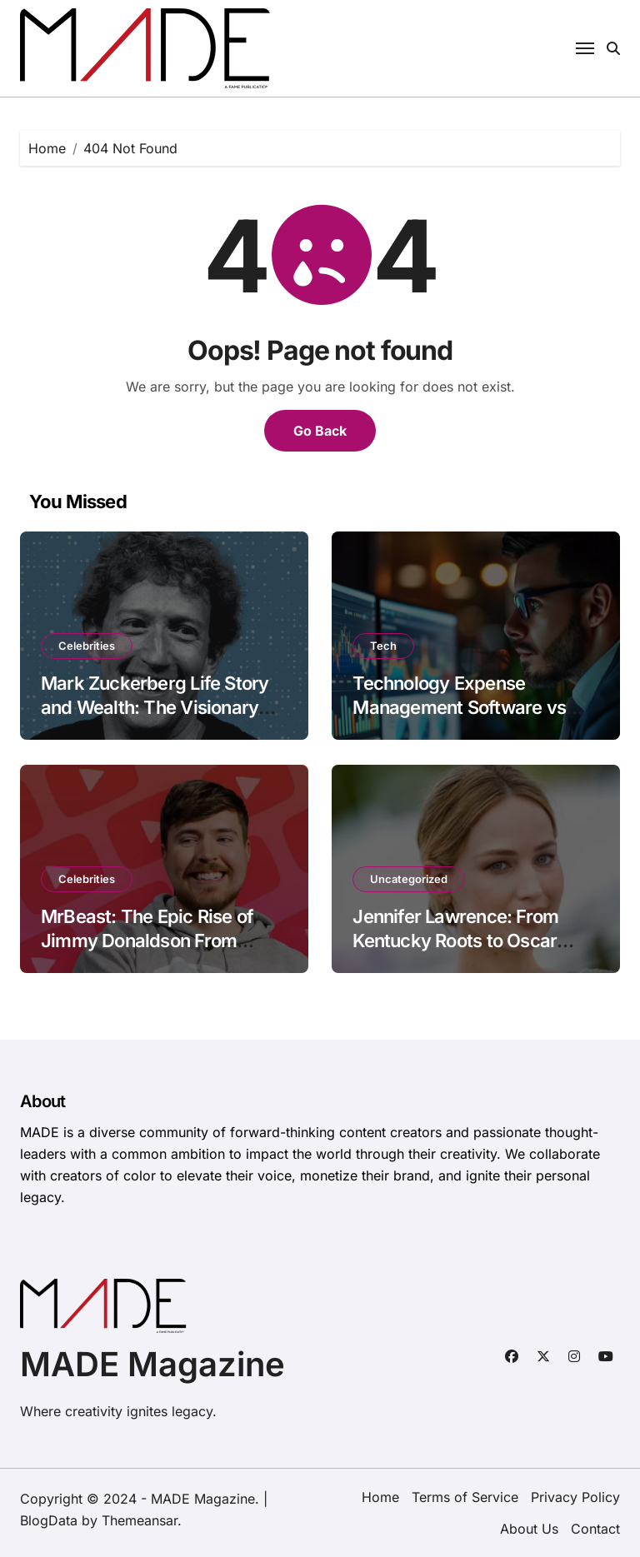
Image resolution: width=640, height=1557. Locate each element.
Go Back (320, 430)
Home (380, 1497)
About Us (529, 1528)
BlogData (49, 1520)
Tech (383, 645)
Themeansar (140, 1520)
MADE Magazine (152, 1364)
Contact (595, 1528)
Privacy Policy (575, 1497)
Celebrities (86, 645)
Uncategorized (409, 879)
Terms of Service (465, 1497)
